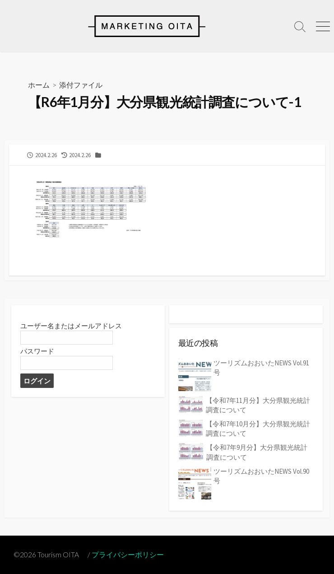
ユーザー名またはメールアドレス (71, 326)
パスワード (37, 351)
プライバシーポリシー (128, 555)
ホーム (39, 84)
